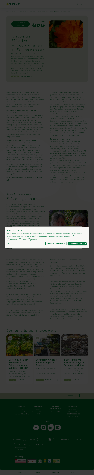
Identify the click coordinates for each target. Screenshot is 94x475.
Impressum (66, 236)
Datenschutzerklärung (57, 236)
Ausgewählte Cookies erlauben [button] (55, 243)
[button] (12, 243)
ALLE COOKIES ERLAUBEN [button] (77, 243)
